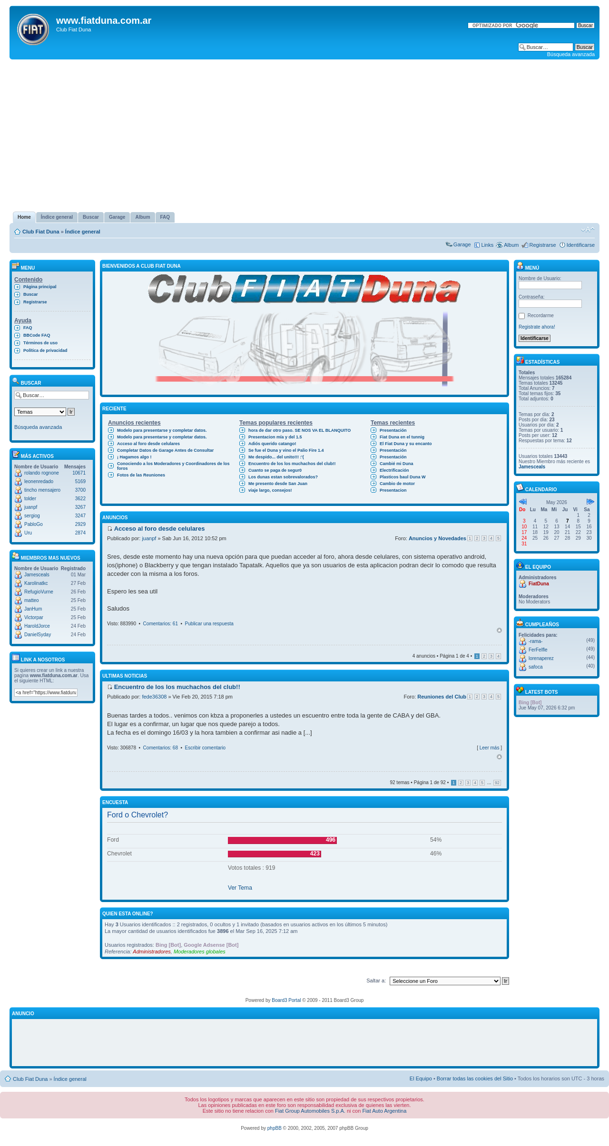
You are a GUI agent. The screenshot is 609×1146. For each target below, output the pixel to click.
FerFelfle (538, 649)
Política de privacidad (45, 350)
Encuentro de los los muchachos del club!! (292, 463)
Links (487, 245)
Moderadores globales (200, 951)
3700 (80, 490)
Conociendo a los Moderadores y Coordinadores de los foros (173, 466)
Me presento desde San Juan (277, 483)
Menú (527, 268)
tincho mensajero (42, 490)
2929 (80, 524)
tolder (30, 498)
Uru (28, 532)
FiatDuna (539, 583)
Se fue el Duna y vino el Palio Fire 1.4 (286, 450)
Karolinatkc (36, 583)
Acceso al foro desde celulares (148, 443)
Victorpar (33, 617)
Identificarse (581, 245)
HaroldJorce (37, 626)
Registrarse (542, 245)
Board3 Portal (286, 1000)
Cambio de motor (397, 483)
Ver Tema (240, 887)
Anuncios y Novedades (437, 538)
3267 (80, 507)
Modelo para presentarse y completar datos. (162, 430)
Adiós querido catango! (272, 443)
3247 (80, 515)
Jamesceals (36, 574)
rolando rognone (41, 473)
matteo (31, 600)
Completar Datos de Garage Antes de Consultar (165, 450)
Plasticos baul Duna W (403, 477)
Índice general (82, 231)
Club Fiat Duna (40, 231)
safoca (535, 667)
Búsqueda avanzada (571, 54)
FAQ (27, 327)
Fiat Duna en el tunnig (402, 437)
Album (511, 245)
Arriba (499, 630)
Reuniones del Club (441, 696)
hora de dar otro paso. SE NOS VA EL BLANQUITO (299, 430)
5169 (80, 481)
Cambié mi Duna (396, 463)
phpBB (274, 1128)
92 (497, 782)
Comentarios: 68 (160, 747)
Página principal (40, 286)
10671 (79, 473)
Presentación (393, 430)
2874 (80, 532)
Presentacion (393, 490)
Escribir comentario (205, 747)
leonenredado (38, 481)
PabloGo (33, 524)
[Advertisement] (304, 135)
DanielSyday (37, 634)
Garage (462, 244)
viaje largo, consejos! (270, 490)
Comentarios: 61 (160, 623)
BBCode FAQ (36, 335)
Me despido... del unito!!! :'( (276, 457)
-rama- (535, 641)
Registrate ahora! (537, 327)
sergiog (32, 515)
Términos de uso (40, 342)
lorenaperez (541, 658)
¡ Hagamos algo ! (134, 457)
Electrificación (394, 470)
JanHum (33, 609)
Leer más (490, 747)
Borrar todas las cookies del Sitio (475, 1078)
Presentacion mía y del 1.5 (275, 437)
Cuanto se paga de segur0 (275, 470)
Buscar (30, 294)
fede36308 (154, 696)
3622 (80, 498)
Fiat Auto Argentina (384, 1111)
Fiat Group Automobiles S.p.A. (310, 1111)
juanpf (30, 507)
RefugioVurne (38, 591)
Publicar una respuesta (209, 623)
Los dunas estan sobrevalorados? (283, 477)
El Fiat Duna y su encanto (406, 443)
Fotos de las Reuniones (141, 475)
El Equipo (421, 1078)
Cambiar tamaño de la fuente (588, 229)
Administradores (151, 951)
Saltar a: (376, 980)
